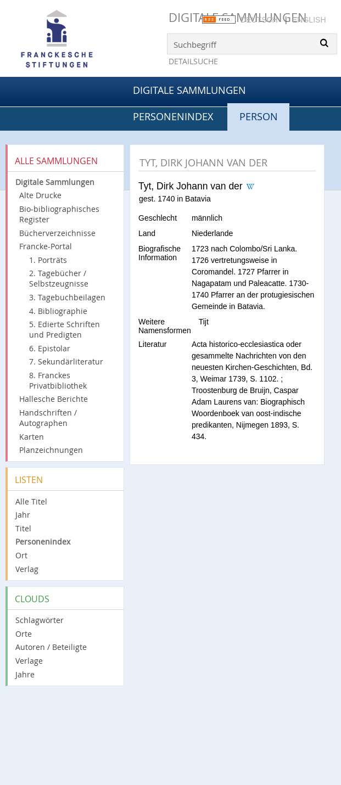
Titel (23, 528)
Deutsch (259, 19)
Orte (23, 634)
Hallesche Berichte (53, 399)
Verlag (26, 569)
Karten (31, 436)
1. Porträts (48, 260)
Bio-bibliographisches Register (59, 214)
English (309, 19)
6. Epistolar (49, 348)
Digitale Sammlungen (189, 90)
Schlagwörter (39, 620)
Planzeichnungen (51, 450)
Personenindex (173, 116)
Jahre (25, 674)
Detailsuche (193, 61)
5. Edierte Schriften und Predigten (64, 329)
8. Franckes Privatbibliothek (58, 380)
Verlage (29, 660)
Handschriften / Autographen (48, 417)
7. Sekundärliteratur (66, 361)
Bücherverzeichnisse (57, 233)
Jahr (22, 514)
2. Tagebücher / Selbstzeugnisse (58, 278)
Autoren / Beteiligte (51, 647)
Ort (21, 555)
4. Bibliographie (58, 311)
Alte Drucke (40, 195)
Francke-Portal (45, 246)
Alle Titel (31, 501)
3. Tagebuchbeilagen (67, 297)
